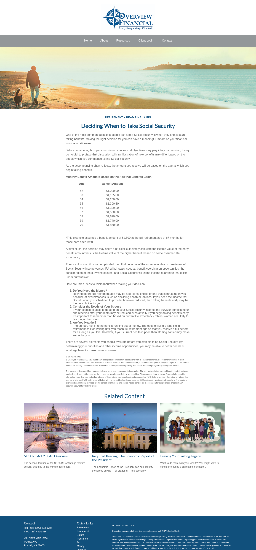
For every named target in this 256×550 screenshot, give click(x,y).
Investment (83, 531)
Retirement (83, 527)
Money (80, 546)
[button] (88, 40)
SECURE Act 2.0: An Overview (46, 456)
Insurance (82, 538)
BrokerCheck (173, 531)
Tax (79, 542)
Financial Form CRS (125, 525)
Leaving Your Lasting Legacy (180, 456)
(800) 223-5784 (43, 527)
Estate (80, 534)
